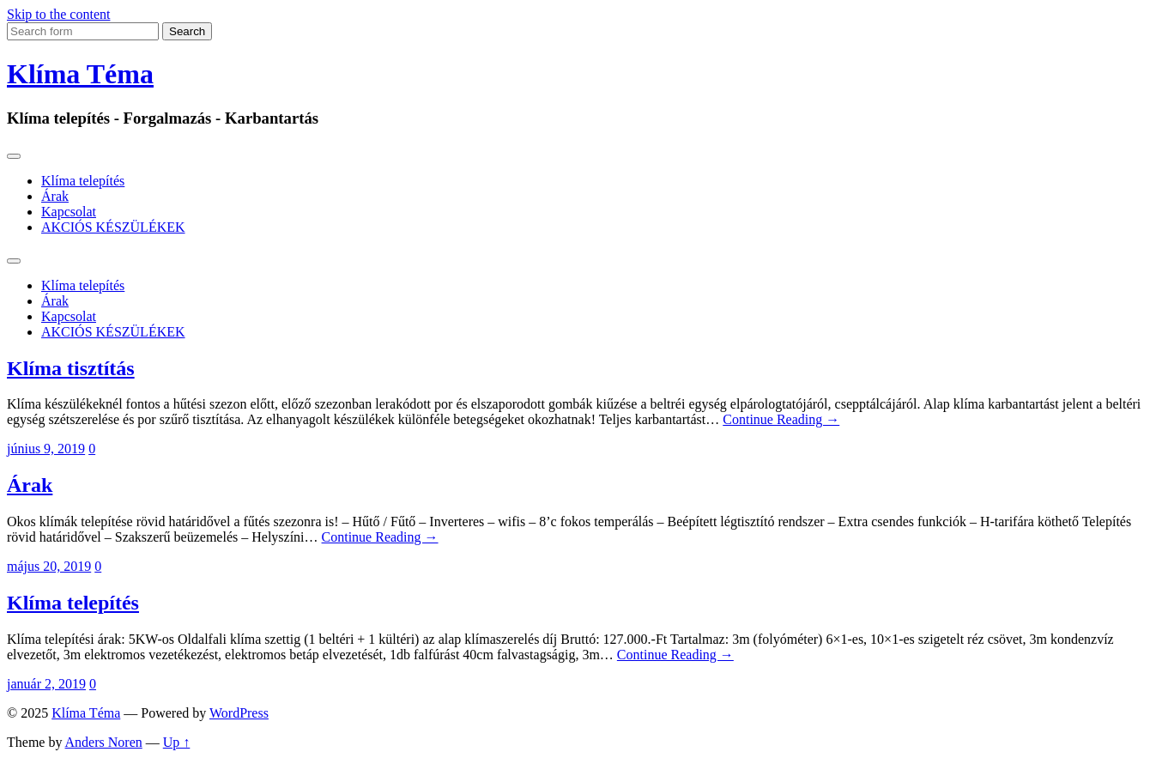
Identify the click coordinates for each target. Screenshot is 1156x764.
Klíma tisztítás (71, 368)
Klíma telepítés (82, 180)
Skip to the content (58, 14)
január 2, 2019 (46, 683)
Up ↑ (177, 742)
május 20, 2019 (49, 566)
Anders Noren (103, 742)
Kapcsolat (68, 211)
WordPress (239, 713)
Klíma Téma (80, 73)
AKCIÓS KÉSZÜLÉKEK (113, 227)
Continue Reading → (781, 419)
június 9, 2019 (46, 448)
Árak (55, 196)
